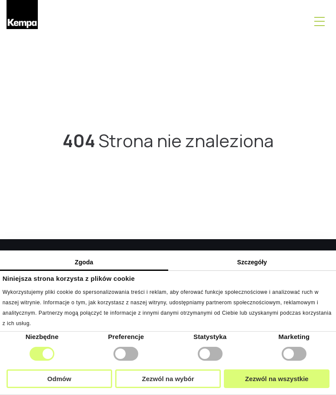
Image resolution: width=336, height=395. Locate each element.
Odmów (59, 378)
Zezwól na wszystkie (277, 378)
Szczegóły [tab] (252, 262)
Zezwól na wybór (168, 378)
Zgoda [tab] (84, 262)
